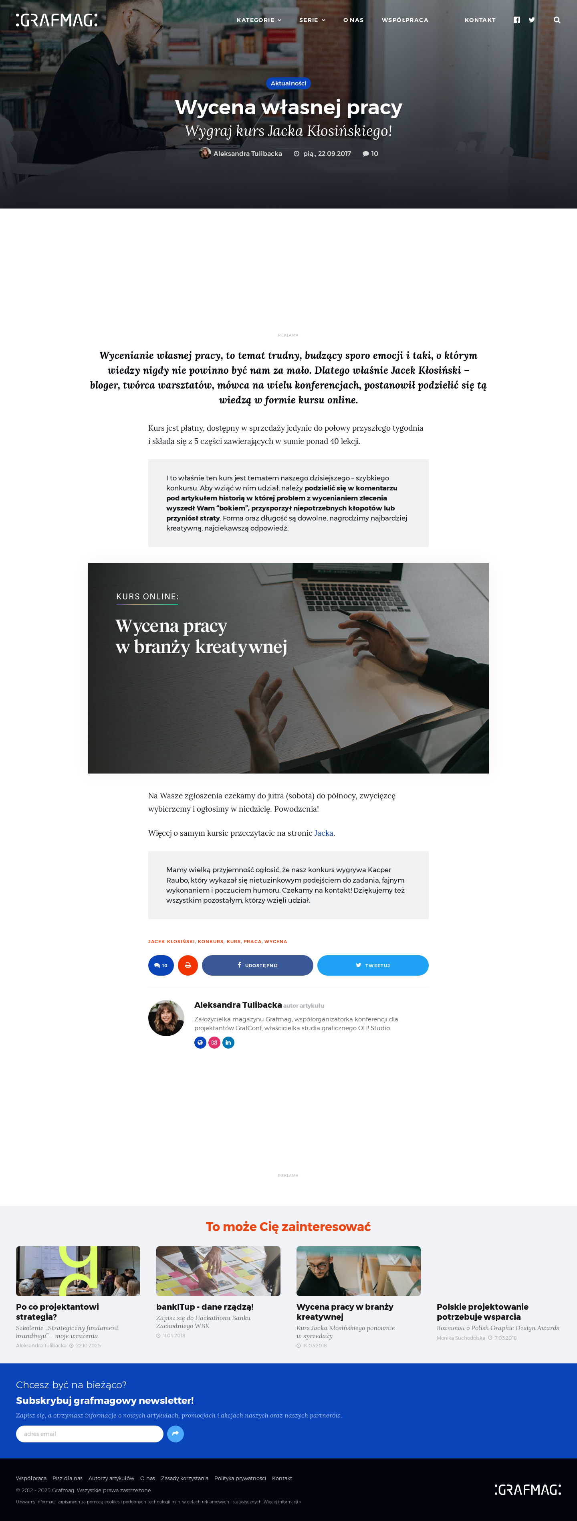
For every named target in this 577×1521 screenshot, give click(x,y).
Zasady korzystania (184, 1478)
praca (253, 941)
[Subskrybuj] (175, 1434)
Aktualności (288, 83)
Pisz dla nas (67, 1478)
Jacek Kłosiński (171, 941)
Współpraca (405, 20)
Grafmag (63, 1490)
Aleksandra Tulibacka (240, 154)
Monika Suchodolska (461, 1338)
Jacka (324, 833)
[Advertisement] (288, 276)
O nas (353, 20)
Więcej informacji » (282, 1502)
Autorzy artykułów (111, 1478)
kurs (234, 941)
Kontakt (480, 20)
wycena (276, 941)
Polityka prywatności (240, 1478)
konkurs (211, 941)
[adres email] (89, 1434)
